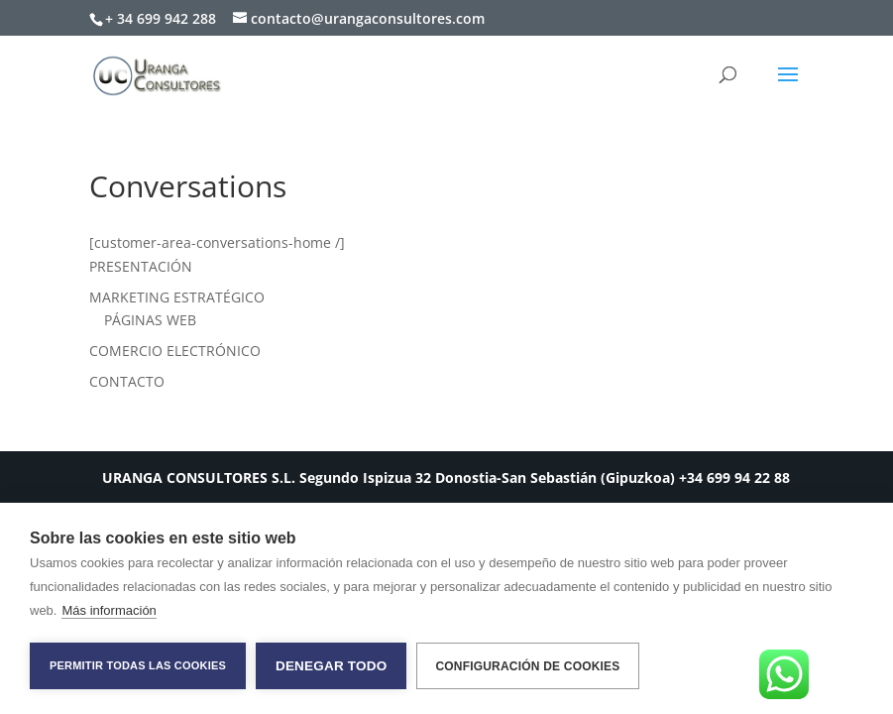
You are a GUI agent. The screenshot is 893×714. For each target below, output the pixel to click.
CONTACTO (127, 381)
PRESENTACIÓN (140, 266)
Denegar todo (331, 665)
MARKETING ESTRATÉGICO (177, 297)
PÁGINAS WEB (150, 319)
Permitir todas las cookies (138, 665)
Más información (108, 610)
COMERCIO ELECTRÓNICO (175, 350)
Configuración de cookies (527, 666)
